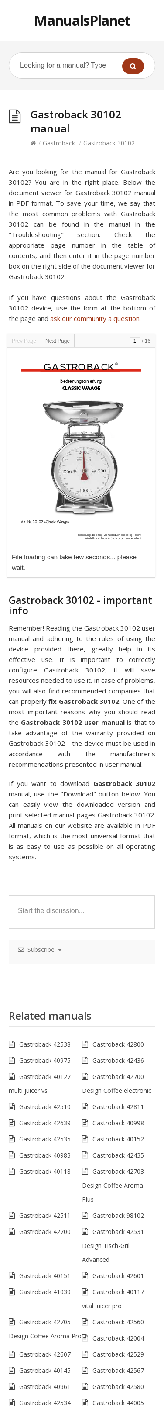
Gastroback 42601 (118, 1276)
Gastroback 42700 (45, 1231)
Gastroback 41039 (45, 1292)
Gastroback (59, 143)
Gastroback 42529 (118, 1354)
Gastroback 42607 (45, 1354)
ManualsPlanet (82, 20)
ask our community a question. (95, 318)
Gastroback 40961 (45, 1386)
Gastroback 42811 (118, 1107)
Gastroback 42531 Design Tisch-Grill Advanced (113, 1245)
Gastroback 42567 (118, 1370)
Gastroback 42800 (118, 1044)
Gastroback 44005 (118, 1403)
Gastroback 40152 (118, 1139)
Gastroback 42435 (118, 1155)
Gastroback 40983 (45, 1155)
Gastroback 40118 (45, 1171)
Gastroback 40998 (118, 1123)
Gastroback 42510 (45, 1107)
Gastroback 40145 (45, 1370)
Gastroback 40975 (45, 1060)
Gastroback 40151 (45, 1276)
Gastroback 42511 (45, 1215)
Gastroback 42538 (45, 1044)
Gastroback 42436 (118, 1060)
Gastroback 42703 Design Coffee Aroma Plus (113, 1185)
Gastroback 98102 (118, 1215)
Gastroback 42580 (118, 1386)
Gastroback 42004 (118, 1338)
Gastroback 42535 (45, 1139)
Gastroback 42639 (45, 1123)
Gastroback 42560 (118, 1322)
